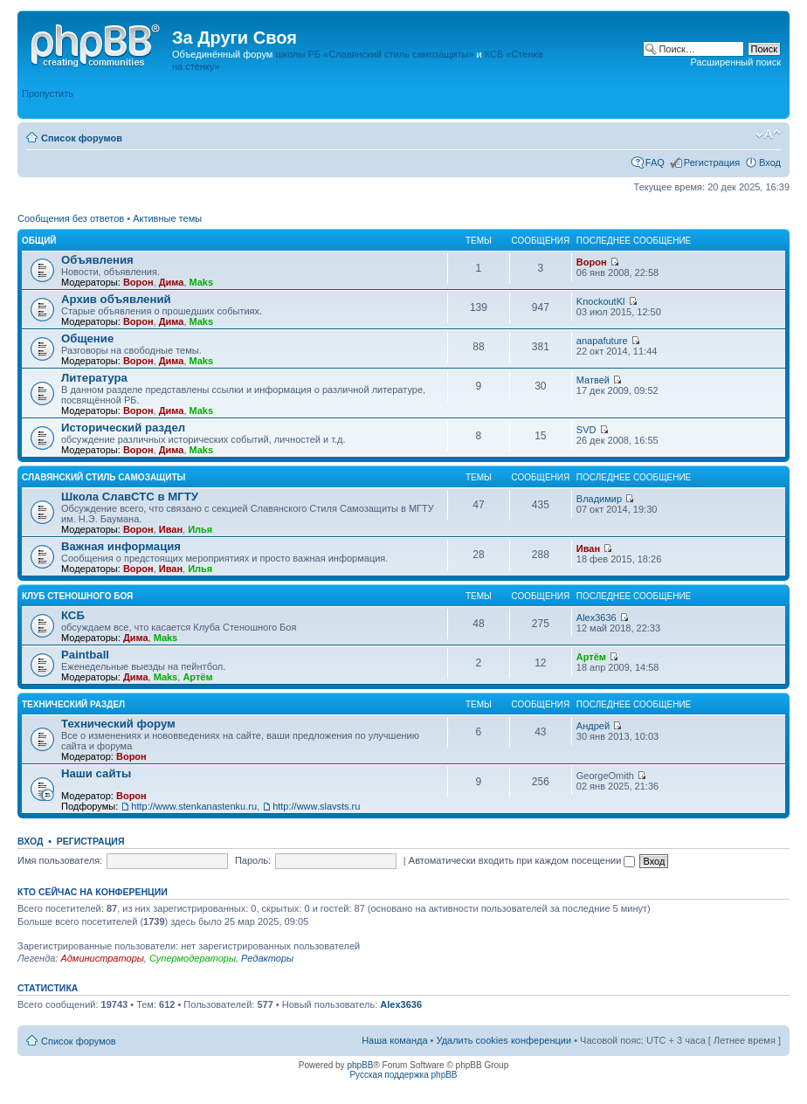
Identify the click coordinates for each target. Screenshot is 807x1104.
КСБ (73, 615)
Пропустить (47, 93)
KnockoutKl (600, 301)
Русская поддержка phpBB (403, 1075)
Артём (197, 677)
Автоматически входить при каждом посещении (522, 860)
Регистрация (712, 162)
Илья (200, 529)
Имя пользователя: (59, 860)
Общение (87, 338)
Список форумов (81, 138)
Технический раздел (73, 704)
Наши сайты (96, 773)
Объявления (97, 259)
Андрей (593, 726)
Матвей (593, 380)
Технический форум (118, 723)
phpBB (360, 1065)
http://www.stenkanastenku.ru (194, 806)
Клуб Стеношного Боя (77, 596)
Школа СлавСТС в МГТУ (129, 496)
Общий (39, 240)
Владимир (599, 498)
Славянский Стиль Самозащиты (103, 477)
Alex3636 (596, 617)
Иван (171, 529)
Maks (202, 282)
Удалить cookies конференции (504, 1040)
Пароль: (253, 860)
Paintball (85, 654)
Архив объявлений (116, 299)
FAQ (655, 162)
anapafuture (602, 340)
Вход (770, 162)
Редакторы (267, 958)
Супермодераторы (192, 958)
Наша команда (394, 1040)
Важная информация (121, 546)
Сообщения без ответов (70, 218)
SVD (586, 429)
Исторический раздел (123, 427)
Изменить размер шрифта (768, 134)
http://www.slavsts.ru (316, 806)
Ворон (138, 282)
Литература (94, 377)
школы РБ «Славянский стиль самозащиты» (374, 54)
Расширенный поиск (735, 62)
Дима (171, 282)
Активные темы (167, 218)
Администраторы (101, 958)
